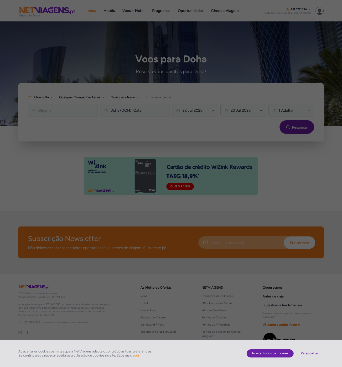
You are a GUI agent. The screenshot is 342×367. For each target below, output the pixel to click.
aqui (136, 355)
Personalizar (310, 353)
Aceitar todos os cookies (270, 353)
